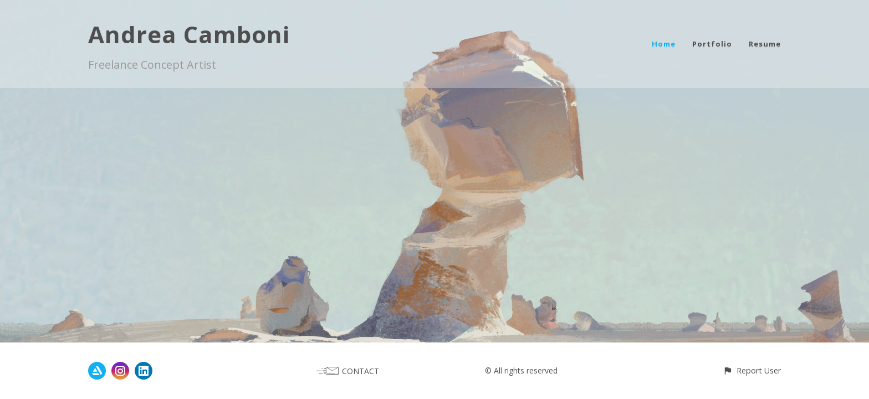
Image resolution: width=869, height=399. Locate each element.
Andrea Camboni (189, 34)
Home (664, 44)
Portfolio (712, 44)
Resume (765, 44)
